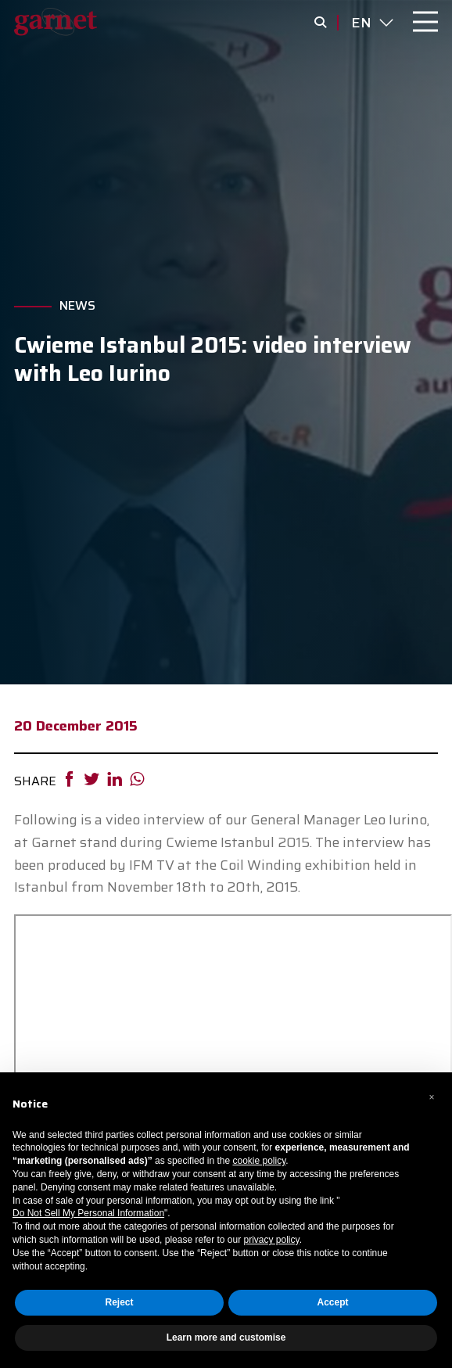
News (77, 305)
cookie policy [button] (258, 1160)
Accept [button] (332, 1302)
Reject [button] (119, 1302)
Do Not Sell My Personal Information (88, 1213)
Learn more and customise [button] (226, 1337)
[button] (431, 1097)
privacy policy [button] (271, 1239)
